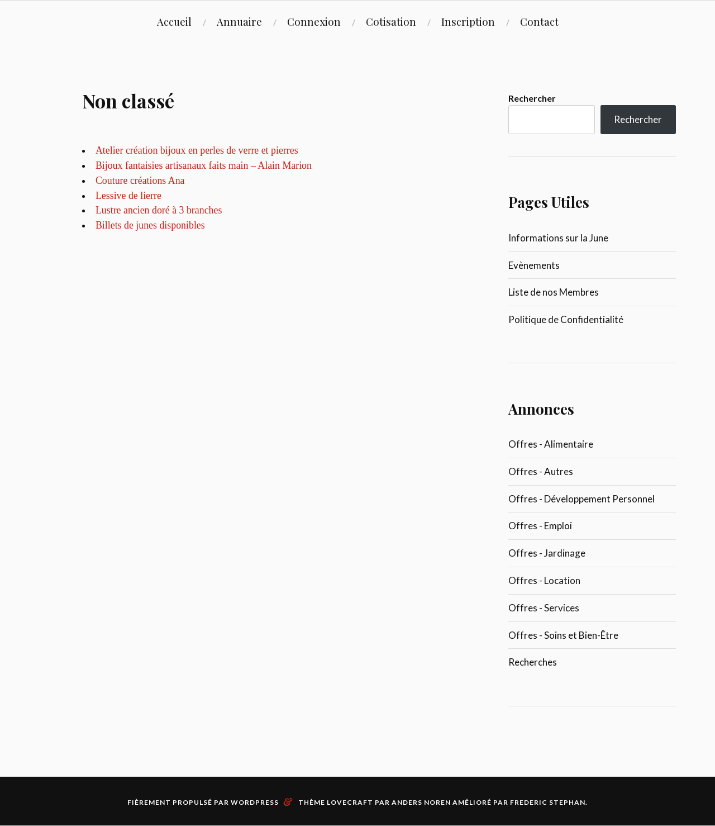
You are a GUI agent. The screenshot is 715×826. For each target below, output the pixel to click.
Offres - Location (544, 580)
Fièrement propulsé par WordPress (203, 802)
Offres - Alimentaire (550, 444)
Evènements (534, 265)
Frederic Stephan (547, 802)
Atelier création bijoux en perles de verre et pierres (197, 150)
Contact (539, 22)
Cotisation (391, 22)
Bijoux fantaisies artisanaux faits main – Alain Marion (204, 165)
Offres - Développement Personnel (581, 499)
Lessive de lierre (128, 195)
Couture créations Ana (140, 180)
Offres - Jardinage (546, 553)
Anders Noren (421, 802)
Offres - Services (543, 608)
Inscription (468, 22)
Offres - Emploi (540, 525)
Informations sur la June (558, 238)
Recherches (532, 662)
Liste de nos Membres (553, 292)
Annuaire (239, 22)
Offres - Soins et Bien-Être (563, 635)
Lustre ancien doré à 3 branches (159, 210)
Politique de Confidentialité (565, 319)
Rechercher (532, 98)
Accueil (174, 22)
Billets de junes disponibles (150, 225)
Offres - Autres (540, 471)
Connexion (314, 22)
